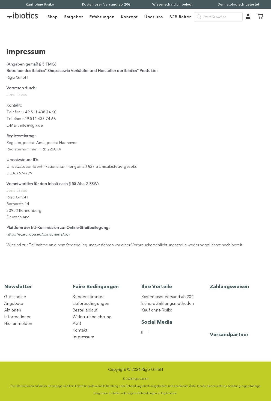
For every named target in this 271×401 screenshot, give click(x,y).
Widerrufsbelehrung (93, 316)
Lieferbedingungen (91, 303)
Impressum (84, 336)
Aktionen (13, 310)
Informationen (18, 316)
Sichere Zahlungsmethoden (168, 303)
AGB (77, 323)
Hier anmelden (18, 323)
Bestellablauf (85, 310)
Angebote (14, 303)
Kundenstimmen (89, 296)
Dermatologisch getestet (238, 4)
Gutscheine (15, 296)
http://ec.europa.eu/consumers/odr (38, 234)
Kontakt (80, 330)
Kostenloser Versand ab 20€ (106, 4)
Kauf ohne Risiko (40, 4)
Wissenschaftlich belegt (172, 4)
